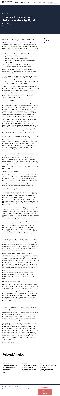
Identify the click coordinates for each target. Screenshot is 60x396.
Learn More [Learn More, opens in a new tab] (28, 388)
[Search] (48, 2)
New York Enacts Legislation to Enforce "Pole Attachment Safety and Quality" (48, 368)
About (35, 2)
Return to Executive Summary (10, 342)
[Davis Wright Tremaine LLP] (7, 2)
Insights (28, 2)
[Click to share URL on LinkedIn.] (48, 40)
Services (23, 2)
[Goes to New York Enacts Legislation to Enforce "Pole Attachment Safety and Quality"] (42, 374)
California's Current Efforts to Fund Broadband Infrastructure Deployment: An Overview (29, 368)
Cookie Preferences (44, 387)
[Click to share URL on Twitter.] (45, 40)
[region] (30, 390)
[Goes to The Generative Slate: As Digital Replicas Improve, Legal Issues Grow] (5, 372)
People (17, 2)
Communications (5, 13)
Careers (44, 2)
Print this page (48, 42)
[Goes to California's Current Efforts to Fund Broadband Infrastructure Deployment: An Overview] (24, 374)
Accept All (45, 393)
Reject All (45, 390)
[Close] (58, 390)
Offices (39, 2)
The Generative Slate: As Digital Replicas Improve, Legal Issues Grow (10, 367)
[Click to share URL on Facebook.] (46, 40)
